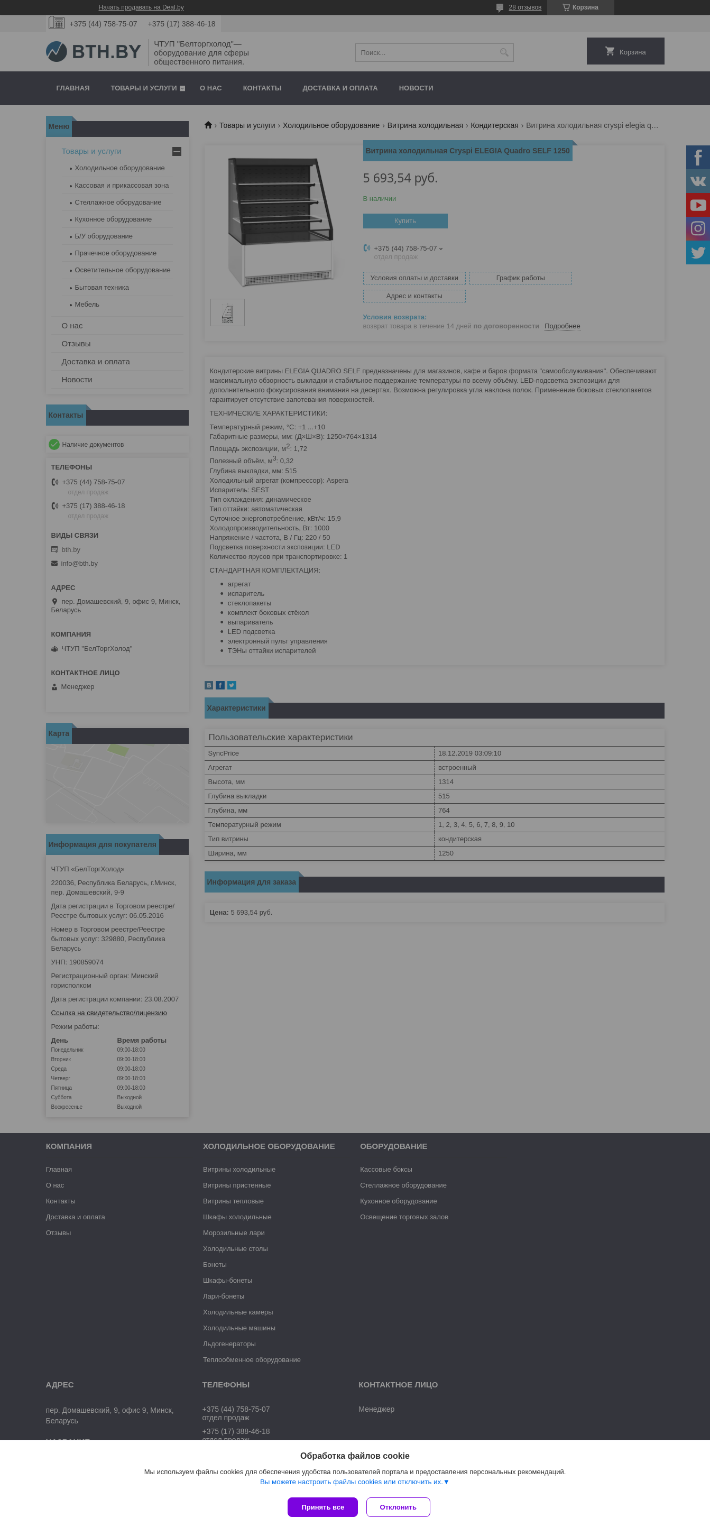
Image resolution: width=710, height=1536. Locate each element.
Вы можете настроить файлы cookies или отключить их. (351, 1484)
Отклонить (400, 1507)
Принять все (322, 1507)
